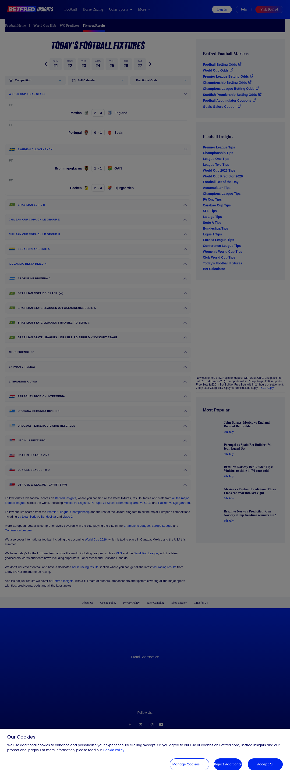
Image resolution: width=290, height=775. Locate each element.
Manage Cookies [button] (186, 764)
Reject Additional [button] (228, 764)
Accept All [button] (265, 764)
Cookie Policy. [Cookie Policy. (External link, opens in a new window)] (114, 750)
